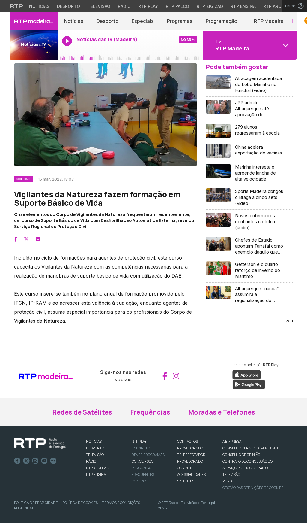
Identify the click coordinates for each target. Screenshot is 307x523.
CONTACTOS (187, 441)
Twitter (26, 461)
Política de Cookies (80, 502)
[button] (292, 21)
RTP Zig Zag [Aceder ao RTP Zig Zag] (210, 6)
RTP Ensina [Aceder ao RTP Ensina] (243, 6)
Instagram (35, 461)
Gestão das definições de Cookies (252, 487)
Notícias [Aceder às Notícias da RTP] (39, 6)
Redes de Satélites (82, 412)
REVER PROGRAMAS (148, 454)
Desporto (107, 21)
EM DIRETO (141, 448)
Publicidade (25, 508)
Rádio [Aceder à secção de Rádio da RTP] (124, 6)
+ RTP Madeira (267, 21)
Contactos (142, 481)
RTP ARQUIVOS (98, 467)
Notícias (73, 21)
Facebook (17, 461)
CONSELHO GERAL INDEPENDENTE (250, 448)
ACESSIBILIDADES (191, 474)
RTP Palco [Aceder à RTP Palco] (177, 6)
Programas (179, 21)
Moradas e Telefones (221, 412)
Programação (221, 21)
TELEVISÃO (95, 454)
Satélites (185, 481)
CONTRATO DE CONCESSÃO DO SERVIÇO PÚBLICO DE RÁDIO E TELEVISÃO (247, 468)
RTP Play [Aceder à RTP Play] (148, 6)
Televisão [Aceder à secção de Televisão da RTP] (99, 6)
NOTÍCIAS (94, 441)
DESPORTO (95, 448)
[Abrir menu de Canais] (249, 45)
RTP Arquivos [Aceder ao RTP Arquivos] (278, 6)
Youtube (44, 461)
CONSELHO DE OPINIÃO (241, 454)
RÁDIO (91, 461)
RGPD (227, 481)
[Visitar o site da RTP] (16, 6)
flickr (53, 461)
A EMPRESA (231, 441)
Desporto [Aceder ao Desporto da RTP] (68, 6)
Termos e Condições (121, 502)
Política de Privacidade (36, 502)
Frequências (150, 412)
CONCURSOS (142, 461)
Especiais (143, 21)
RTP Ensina (96, 474)
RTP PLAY (139, 441)
